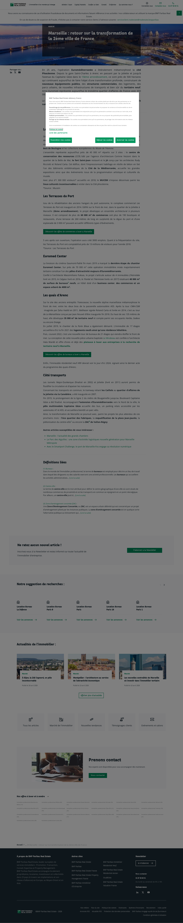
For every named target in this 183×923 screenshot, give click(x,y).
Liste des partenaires (58, 133)
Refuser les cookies (104, 140)
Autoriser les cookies (125, 140)
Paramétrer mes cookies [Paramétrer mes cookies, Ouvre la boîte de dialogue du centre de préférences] (60, 140)
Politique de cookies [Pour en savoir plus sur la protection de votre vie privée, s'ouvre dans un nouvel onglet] (56, 129)
